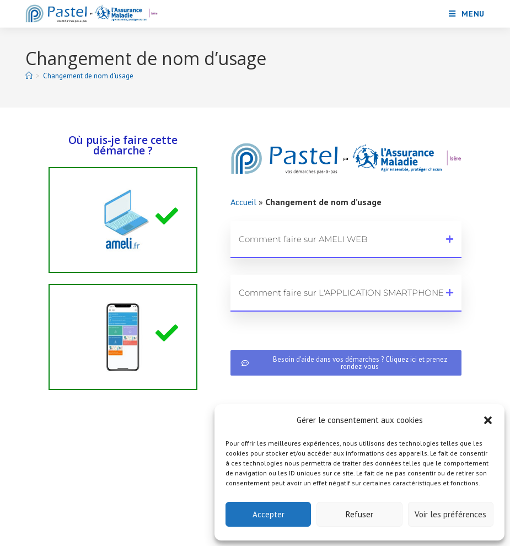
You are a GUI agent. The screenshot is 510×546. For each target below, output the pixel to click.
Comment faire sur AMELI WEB (303, 239)
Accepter (268, 514)
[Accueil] (29, 76)
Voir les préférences (450, 514)
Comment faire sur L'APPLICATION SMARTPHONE (341, 292)
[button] (487, 420)
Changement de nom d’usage (88, 76)
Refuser (359, 514)
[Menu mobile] (467, 14)
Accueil (243, 201)
